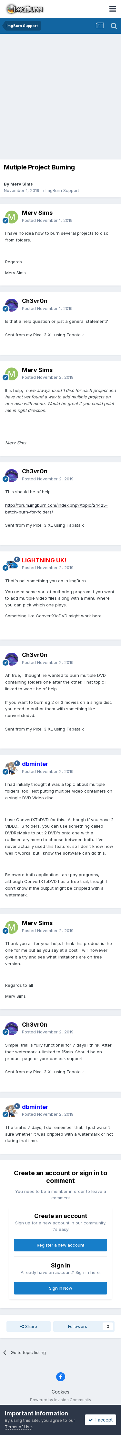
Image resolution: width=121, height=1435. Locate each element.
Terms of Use (18, 1426)
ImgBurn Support (62, 190)
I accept (100, 1419)
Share (28, 1326)
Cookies (60, 1391)
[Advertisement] (60, 97)
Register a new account (60, 1245)
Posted (47, 220)
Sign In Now (60, 1288)
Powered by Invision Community (60, 1399)
